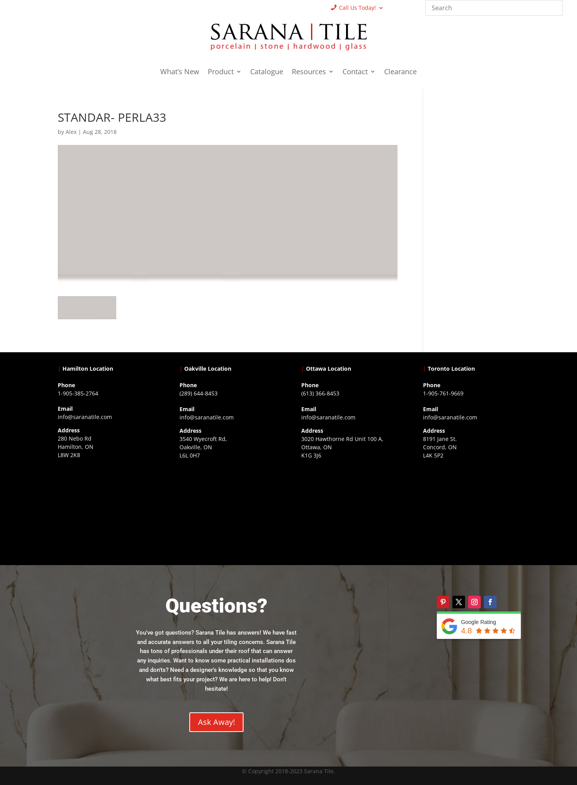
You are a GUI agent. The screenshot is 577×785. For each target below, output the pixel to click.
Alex (71, 131)
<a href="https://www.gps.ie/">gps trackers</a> (106, 511)
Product (221, 72)
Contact (355, 72)
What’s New (179, 72)
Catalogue (266, 72)
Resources (309, 72)
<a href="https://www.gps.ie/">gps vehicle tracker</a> (471, 511)
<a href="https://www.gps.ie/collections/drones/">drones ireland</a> (228, 511)
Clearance (400, 72)
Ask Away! (216, 722)
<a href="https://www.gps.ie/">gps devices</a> (349, 511)
